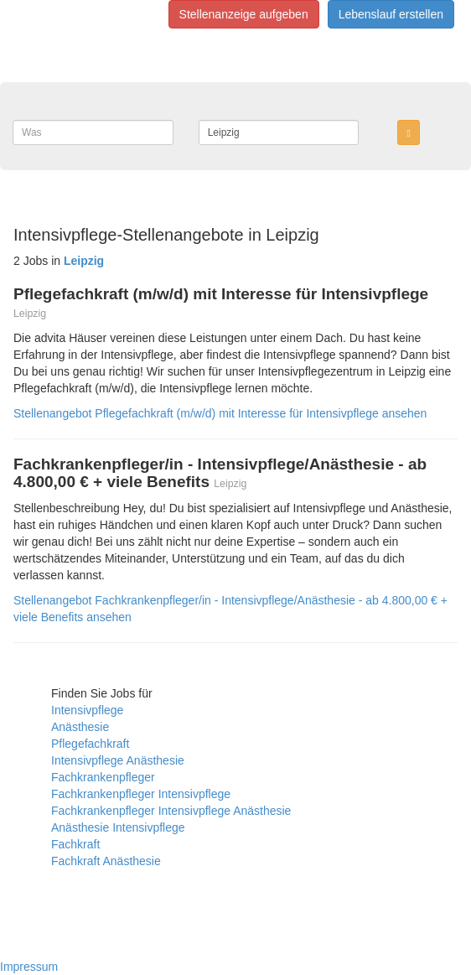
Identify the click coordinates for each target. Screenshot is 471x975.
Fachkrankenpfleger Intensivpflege (140, 794)
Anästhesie (80, 727)
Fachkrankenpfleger (103, 777)
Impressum (29, 966)
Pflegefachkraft (90, 743)
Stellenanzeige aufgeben (243, 14)
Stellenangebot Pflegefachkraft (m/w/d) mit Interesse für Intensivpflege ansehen (220, 413)
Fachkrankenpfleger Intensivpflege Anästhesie (171, 810)
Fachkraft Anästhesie (106, 861)
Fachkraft (75, 844)
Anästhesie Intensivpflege (118, 827)
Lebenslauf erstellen (391, 14)
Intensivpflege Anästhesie (117, 760)
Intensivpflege (87, 710)
